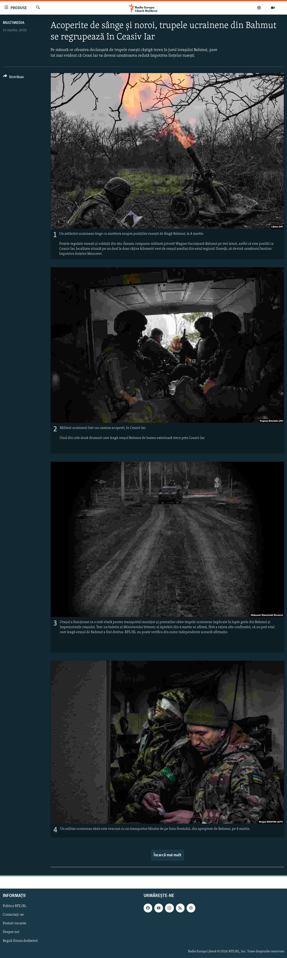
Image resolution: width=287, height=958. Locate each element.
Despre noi (11, 932)
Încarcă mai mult (167, 855)
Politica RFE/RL (14, 906)
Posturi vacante (14, 923)
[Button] (13, 77)
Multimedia (13, 23)
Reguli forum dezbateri (20, 941)
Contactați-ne (13, 915)
